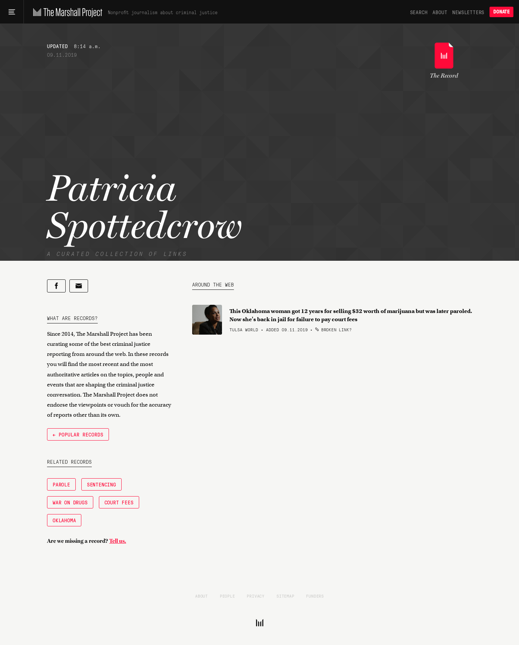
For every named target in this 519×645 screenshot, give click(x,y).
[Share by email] (78, 285)
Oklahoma (64, 520)
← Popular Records (78, 434)
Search (419, 12)
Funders (315, 596)
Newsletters (468, 12)
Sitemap (285, 596)
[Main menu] (12, 12)
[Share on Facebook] (56, 285)
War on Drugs (70, 502)
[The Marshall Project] (66, 12)
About (439, 12)
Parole (61, 484)
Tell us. (117, 541)
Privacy (256, 596)
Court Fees (119, 502)
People (227, 596)
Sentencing (101, 484)
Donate (501, 12)
